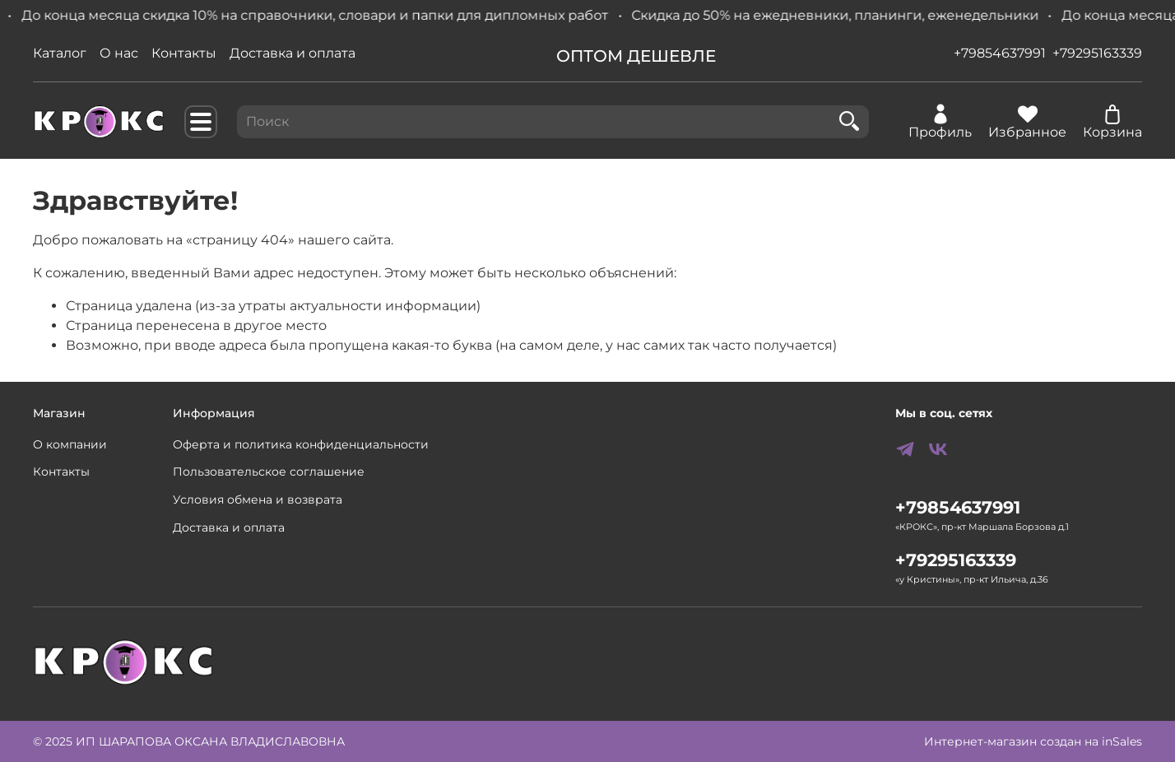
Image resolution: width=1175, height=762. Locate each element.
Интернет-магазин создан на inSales (1033, 741)
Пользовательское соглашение (269, 471)
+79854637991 (1000, 53)
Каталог (59, 53)
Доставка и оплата (292, 53)
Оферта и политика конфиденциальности (301, 444)
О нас (119, 53)
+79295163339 (1097, 53)
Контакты (183, 53)
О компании (70, 444)
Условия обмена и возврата (257, 499)
